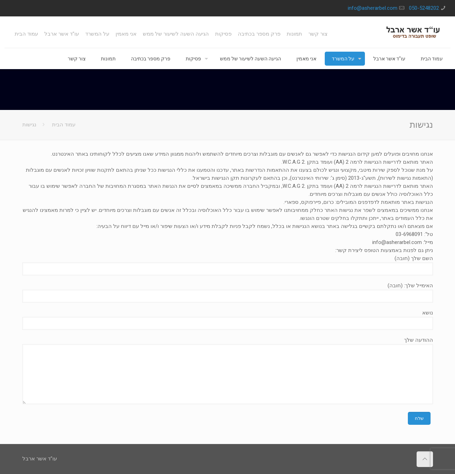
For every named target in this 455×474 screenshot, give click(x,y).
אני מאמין (126, 34)
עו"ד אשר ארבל (61, 34)
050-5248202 (424, 8)
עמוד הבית (26, 34)
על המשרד (97, 34)
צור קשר (318, 34)
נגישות (29, 124)
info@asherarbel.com (372, 8)
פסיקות (223, 34)
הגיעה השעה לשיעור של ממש (176, 34)
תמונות (294, 34)
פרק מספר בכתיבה (259, 34)
